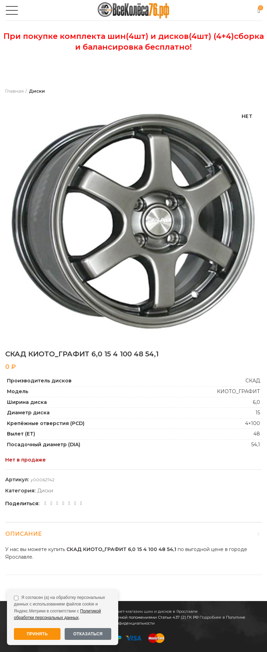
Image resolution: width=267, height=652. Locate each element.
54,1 (255, 444)
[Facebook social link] (45, 503)
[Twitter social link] (51, 503)
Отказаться (88, 634)
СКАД (252, 381)
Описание (23, 534)
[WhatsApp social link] (63, 503)
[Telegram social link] (75, 503)
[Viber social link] (81, 503)
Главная (14, 91)
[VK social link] (69, 503)
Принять (37, 634)
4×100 (252, 423)
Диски (37, 91)
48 (256, 434)
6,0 (256, 402)
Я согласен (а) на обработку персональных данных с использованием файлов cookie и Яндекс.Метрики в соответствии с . (59, 607)
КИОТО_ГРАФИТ (238, 391)
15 (258, 412)
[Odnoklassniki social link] (57, 503)
